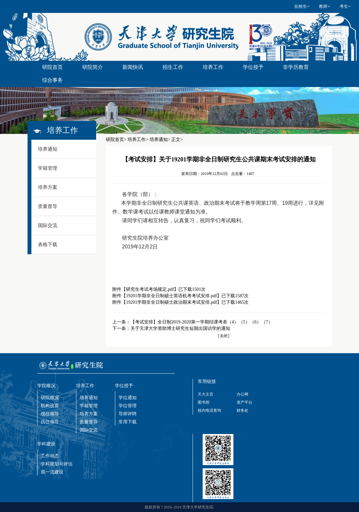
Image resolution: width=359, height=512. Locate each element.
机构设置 (50, 405)
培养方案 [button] (47, 187)
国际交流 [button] (47, 225)
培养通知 (89, 397)
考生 (345, 6)
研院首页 (52, 67)
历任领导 (50, 421)
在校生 (301, 6)
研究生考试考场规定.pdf (150, 289)
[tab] (63, 149)
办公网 (242, 394)
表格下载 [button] (47, 244)
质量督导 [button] (47, 206)
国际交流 (89, 430)
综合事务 (52, 80)
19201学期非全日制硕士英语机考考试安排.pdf (171, 295)
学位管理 (127, 405)
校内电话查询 (209, 410)
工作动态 (50, 455)
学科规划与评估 (57, 464)
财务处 (242, 410)
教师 (324, 6)
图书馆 (203, 402)
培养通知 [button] (47, 149)
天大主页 (205, 394)
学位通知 (127, 397)
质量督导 (89, 421)
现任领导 (50, 413)
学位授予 (253, 67)
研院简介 (92, 67)
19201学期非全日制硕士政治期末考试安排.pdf (171, 302)
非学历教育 (296, 67)
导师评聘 (127, 413)
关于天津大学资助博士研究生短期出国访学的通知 (180, 328)
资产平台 (244, 402)
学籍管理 (89, 405)
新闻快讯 (132, 67)
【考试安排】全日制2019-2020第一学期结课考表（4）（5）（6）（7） (201, 322)
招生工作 (173, 67)
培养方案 (89, 413)
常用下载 (127, 421)
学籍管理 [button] (47, 168)
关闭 (224, 336)
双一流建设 (52, 472)
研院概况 (50, 397)
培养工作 (213, 67)
